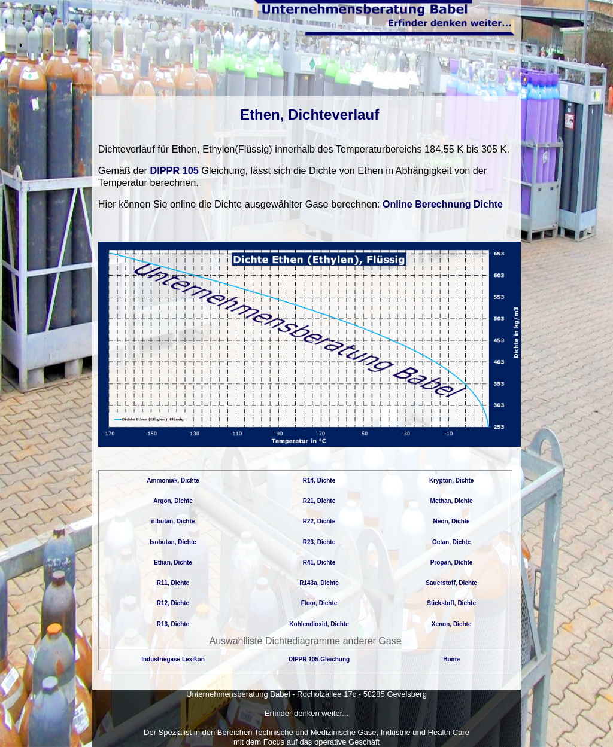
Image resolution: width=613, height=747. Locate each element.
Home (451, 659)
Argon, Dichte (173, 501)
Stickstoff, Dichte (451, 603)
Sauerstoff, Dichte (451, 583)
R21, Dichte (319, 501)
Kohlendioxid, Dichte (318, 624)
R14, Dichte (319, 480)
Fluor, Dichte (319, 603)
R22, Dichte (319, 521)
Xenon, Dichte (452, 624)
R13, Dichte (173, 624)
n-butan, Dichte (173, 521)
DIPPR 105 (174, 170)
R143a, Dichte (319, 583)
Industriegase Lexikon (173, 659)
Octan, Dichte (451, 542)
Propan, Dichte (451, 562)
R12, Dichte (173, 603)
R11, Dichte (173, 583)
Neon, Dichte (451, 521)
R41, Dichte (319, 562)
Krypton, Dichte (451, 480)
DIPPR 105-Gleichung (319, 659)
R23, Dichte (319, 542)
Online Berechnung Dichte (443, 204)
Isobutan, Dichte (173, 542)
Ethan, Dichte (173, 562)
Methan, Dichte (451, 501)
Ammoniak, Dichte (173, 480)
